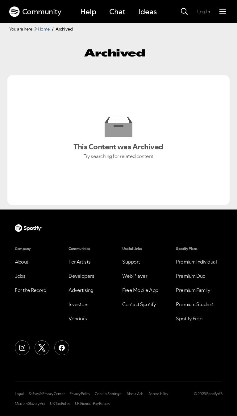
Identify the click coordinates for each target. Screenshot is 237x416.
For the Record (30, 290)
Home (44, 29)
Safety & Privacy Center (47, 393)
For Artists (80, 261)
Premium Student (195, 304)
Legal (19, 393)
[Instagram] (22, 347)
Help (88, 11)
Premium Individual (196, 261)
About (21, 261)
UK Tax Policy (60, 403)
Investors (79, 304)
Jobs (20, 275)
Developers (81, 275)
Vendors (78, 318)
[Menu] (223, 11)
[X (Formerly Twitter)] (42, 347)
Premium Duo (191, 275)
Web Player (134, 275)
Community (35, 11)
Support (131, 261)
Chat (117, 11)
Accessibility (158, 393)
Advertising (81, 290)
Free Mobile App (140, 290)
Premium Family (193, 290)
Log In (203, 11)
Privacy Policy (79, 393)
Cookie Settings (108, 393)
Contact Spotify (139, 304)
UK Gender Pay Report (92, 403)
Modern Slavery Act (30, 403)
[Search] (184, 12)
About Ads (135, 393)
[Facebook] (61, 347)
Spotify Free (189, 318)
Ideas (147, 11)
